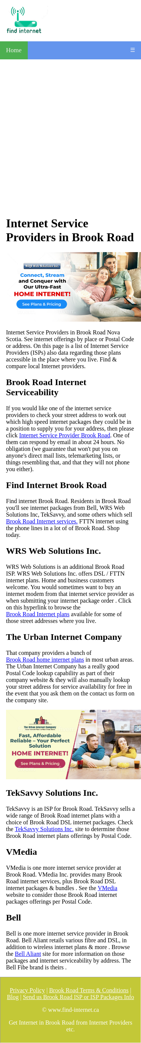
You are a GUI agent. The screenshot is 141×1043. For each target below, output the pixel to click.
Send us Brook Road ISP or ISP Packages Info (78, 997)
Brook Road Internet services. (42, 521)
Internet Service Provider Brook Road (64, 435)
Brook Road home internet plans (45, 659)
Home (14, 50)
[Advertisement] (70, 137)
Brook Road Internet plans (37, 614)
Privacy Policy (27, 990)
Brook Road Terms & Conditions (89, 990)
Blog (13, 997)
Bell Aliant (28, 954)
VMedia (107, 888)
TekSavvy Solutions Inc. (44, 829)
